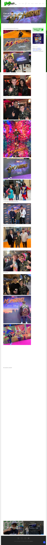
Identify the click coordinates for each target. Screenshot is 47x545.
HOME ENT (12, 18)
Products (32, 3)
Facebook (39, 48)
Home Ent (26, 3)
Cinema (23, 3)
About (43, 3)
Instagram (39, 49)
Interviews (36, 3)
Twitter (34, 49)
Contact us (31, 541)
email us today (35, 50)
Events (29, 3)
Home (20, 3)
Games (40, 3)
